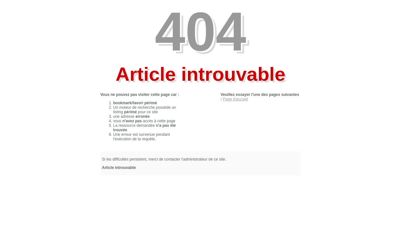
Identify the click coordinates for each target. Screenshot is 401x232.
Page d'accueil (235, 99)
